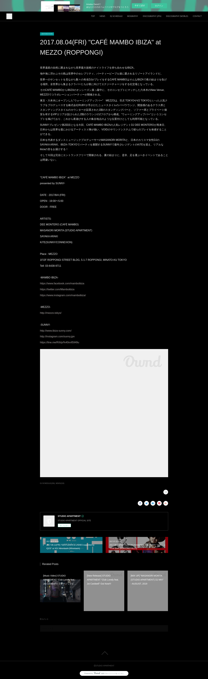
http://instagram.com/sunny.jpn (57, 336)
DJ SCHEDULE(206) (47, 483)
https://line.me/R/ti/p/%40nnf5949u (59, 342)
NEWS (102, 16)
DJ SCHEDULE (116, 16)
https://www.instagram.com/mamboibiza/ (63, 295)
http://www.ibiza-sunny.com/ (56, 330)
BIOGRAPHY (132, 16)
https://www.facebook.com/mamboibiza (62, 283)
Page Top (104, 653)
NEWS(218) (60, 483)
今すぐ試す (140, 5)
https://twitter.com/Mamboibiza (57, 289)
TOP (93, 16)
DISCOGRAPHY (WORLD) (177, 16)
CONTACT (197, 16)
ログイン (159, 5)
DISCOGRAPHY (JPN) (152, 16)
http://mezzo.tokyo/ (50, 313)
